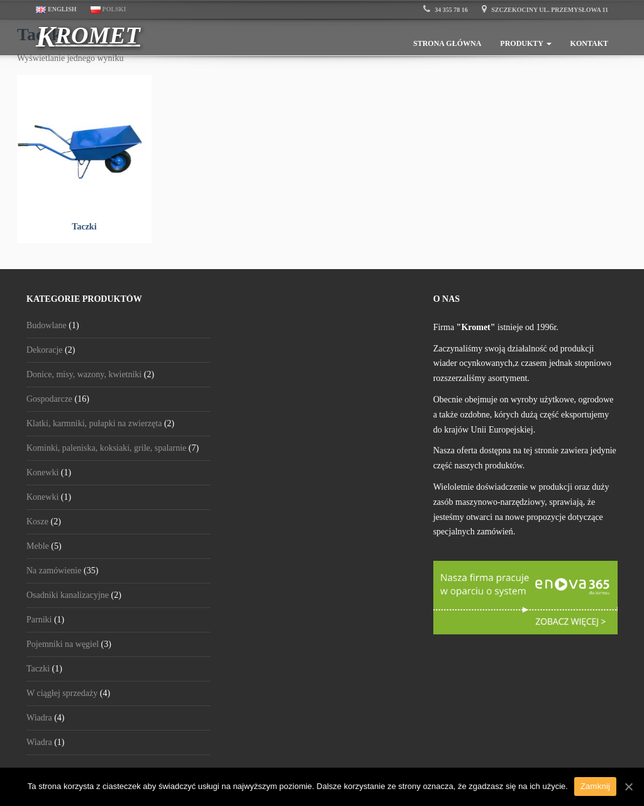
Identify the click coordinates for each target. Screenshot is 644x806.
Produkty (525, 43)
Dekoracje (44, 350)
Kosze (37, 521)
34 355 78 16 (445, 9)
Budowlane (46, 325)
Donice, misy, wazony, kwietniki (84, 374)
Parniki (39, 619)
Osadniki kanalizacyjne (67, 595)
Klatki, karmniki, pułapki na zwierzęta (94, 423)
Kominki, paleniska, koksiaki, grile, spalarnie (106, 448)
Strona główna (447, 43)
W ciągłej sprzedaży (61, 693)
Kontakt (589, 43)
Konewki (42, 472)
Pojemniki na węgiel (62, 644)
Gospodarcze (49, 399)
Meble (37, 546)
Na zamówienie (53, 570)
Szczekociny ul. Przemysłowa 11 (545, 9)
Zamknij (595, 786)
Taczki (38, 668)
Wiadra (39, 717)
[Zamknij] (628, 786)
